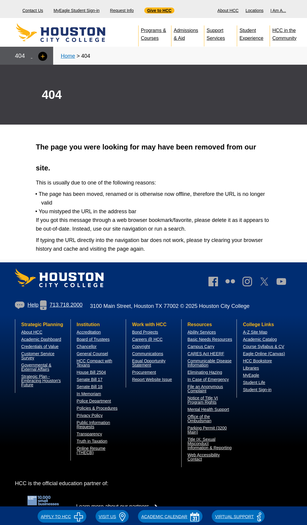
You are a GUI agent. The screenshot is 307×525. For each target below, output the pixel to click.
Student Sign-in (257, 389)
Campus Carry (201, 346)
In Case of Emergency (208, 379)
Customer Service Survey (37, 355)
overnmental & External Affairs (36, 367)
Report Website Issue (152, 379)
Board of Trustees (93, 339)
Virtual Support (238, 516)
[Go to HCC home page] (73, 32)
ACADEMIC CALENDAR (170, 516)
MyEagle (251, 375)
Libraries (251, 368)
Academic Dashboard (41, 339)
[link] (250, 282)
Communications (147, 353)
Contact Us (32, 10)
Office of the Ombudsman (199, 418)
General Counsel (92, 353)
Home (68, 56)
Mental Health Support (208, 409)
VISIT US (112, 516)
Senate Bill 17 (89, 379)
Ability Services (202, 332)
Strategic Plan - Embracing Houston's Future (41, 380)
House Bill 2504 (91, 372)
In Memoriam (89, 393)
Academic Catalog (260, 339)
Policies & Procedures (97, 408)
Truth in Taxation (92, 441)
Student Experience (251, 33)
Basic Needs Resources (210, 339)
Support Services (216, 33)
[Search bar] (300, 9)
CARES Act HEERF (206, 353)
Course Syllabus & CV (263, 346)
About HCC (228, 10)
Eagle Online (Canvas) (264, 353)
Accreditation (89, 332)
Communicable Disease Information (210, 362)
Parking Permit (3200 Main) (207, 430)
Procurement (144, 372)
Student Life (254, 382)
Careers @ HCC (147, 339)
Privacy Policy (90, 415)
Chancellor (87, 346)
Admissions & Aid (186, 33)
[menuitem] (228, 9)
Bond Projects (145, 332)
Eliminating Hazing (205, 372)
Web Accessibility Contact (204, 457)
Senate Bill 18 (89, 386)
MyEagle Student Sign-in (76, 10)
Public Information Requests (93, 424)
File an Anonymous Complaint (205, 388)
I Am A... (278, 10)
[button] (62, 515)
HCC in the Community (284, 33)
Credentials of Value (40, 346)
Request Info (121, 10)
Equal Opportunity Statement (148, 362)
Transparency (89, 434)
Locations (254, 10)
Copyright (141, 346)
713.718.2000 (61, 305)
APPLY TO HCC (62, 516)
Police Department (94, 401)
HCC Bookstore (257, 360)
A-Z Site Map (255, 332)
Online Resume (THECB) (91, 450)
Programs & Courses (153, 33)
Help (27, 305)
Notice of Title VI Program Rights (203, 400)
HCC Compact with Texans (94, 362)
